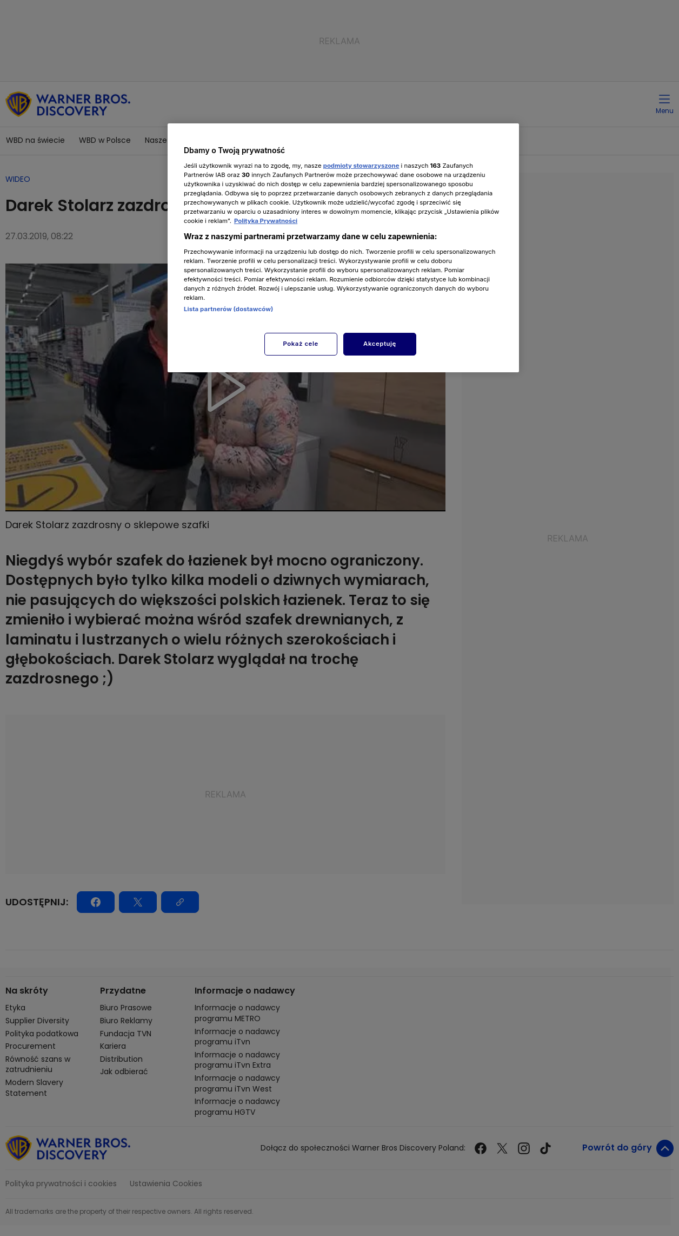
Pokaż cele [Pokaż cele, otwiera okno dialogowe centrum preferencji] (300, 343)
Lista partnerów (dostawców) (228, 309)
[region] (343, 247)
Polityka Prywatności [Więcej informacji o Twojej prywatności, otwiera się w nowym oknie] (265, 221)
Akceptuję (379, 343)
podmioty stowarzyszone (361, 165)
